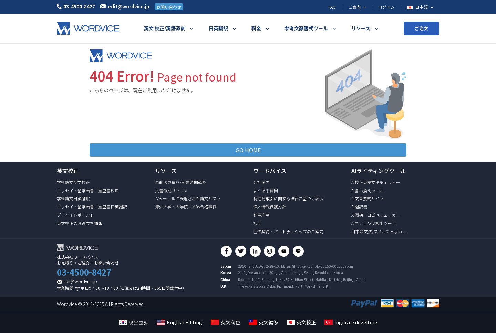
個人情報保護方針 (269, 207)
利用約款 (261, 215)
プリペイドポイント (75, 215)
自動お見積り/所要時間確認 (180, 182)
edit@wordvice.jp (80, 281)
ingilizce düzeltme (350, 322)
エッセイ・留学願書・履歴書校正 (88, 190)
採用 (257, 223)
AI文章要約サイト (367, 198)
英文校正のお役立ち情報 (79, 223)
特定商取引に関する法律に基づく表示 (288, 198)
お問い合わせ (168, 7)
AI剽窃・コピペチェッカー (375, 215)
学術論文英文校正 (73, 182)
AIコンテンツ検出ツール (373, 223)
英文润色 (225, 322)
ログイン (386, 7)
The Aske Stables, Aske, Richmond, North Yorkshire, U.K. (283, 286)
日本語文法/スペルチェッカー (378, 231)
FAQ (332, 7)
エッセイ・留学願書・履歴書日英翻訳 (92, 207)
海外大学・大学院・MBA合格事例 (186, 207)
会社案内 (261, 182)
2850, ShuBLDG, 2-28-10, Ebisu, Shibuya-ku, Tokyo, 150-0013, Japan (295, 267)
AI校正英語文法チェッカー (375, 182)
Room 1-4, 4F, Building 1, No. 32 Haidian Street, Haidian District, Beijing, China (301, 280)
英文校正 (301, 322)
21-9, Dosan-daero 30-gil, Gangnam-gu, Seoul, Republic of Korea (290, 273)
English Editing (179, 322)
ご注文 (421, 28)
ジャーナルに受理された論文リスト (188, 198)
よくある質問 (265, 190)
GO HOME (248, 150)
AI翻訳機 (359, 207)
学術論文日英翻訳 (73, 198)
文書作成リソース (171, 190)
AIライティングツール (378, 170)
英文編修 (263, 322)
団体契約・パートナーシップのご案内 (288, 231)
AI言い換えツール (367, 190)
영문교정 (133, 322)
